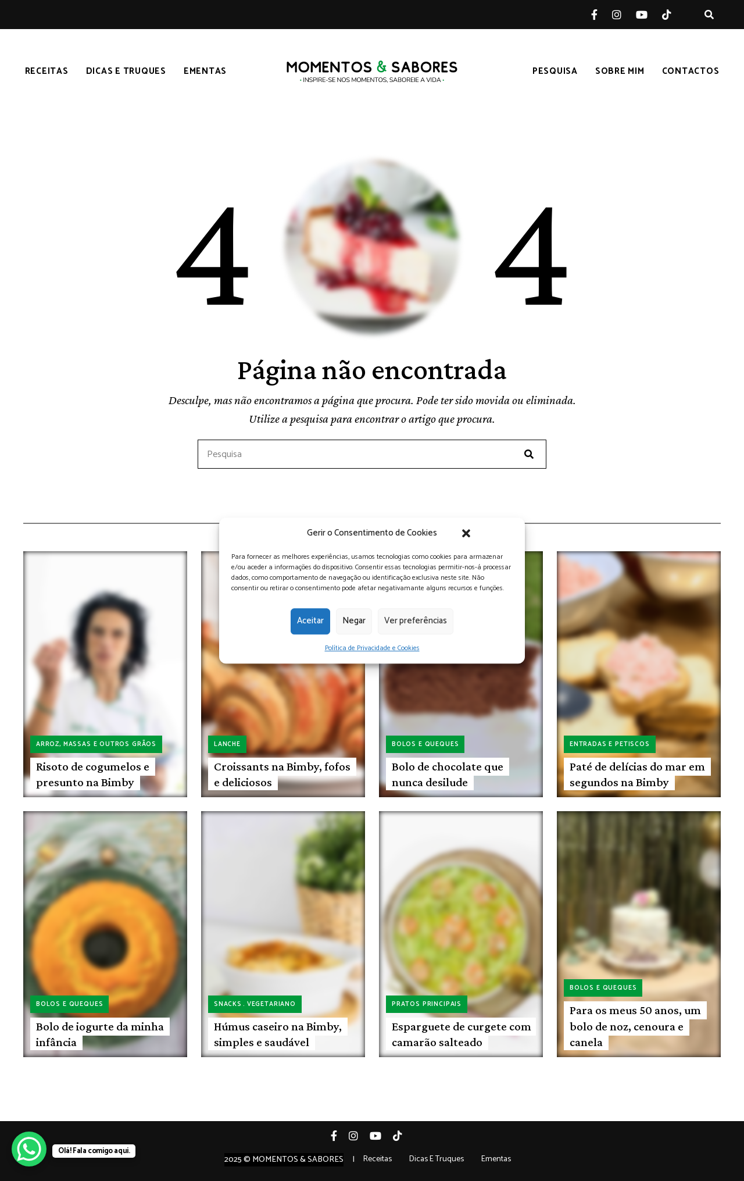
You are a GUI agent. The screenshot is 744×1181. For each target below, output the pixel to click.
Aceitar (310, 620)
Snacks (228, 1004)
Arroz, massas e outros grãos (96, 744)
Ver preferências (415, 620)
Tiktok (674, 14)
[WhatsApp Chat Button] (29, 1149)
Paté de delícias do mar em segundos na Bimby (637, 774)
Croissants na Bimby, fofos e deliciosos (282, 774)
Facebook (601, 14)
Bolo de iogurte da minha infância (100, 1034)
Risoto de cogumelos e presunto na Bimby (92, 774)
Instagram (624, 14)
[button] (466, 533)
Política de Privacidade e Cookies (372, 648)
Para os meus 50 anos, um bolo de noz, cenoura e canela (635, 1026)
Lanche (227, 744)
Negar (354, 620)
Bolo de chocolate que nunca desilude (447, 774)
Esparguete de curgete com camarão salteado (461, 1034)
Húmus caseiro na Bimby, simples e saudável (278, 1034)
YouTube (649, 14)
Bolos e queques (425, 744)
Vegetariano (271, 1004)
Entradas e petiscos (610, 744)
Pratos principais (427, 1004)
